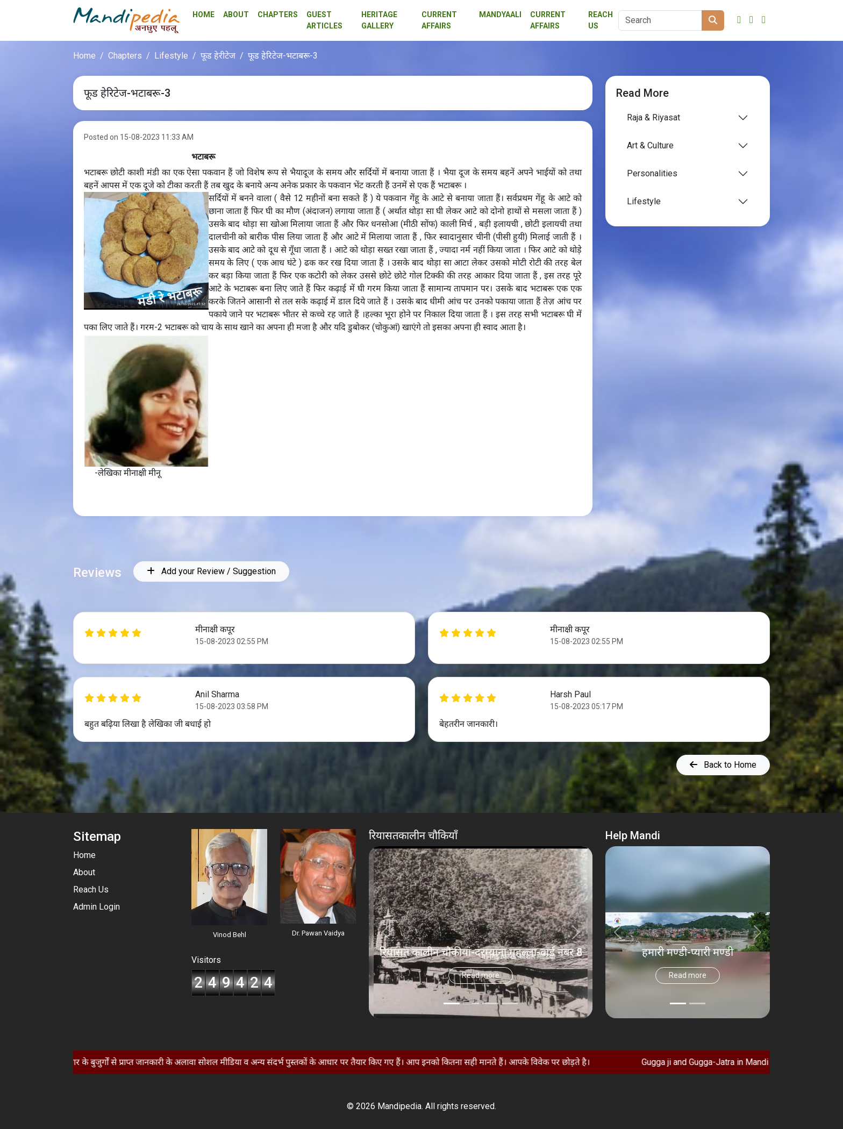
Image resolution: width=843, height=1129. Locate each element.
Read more (480, 975)
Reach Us (600, 20)
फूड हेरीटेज (218, 56)
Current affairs (439, 20)
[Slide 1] (471, 1003)
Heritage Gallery (379, 20)
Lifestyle (171, 56)
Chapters (278, 14)
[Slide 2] (490, 1003)
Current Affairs (548, 20)
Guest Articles (324, 20)
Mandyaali (500, 14)
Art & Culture (650, 145)
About (236, 14)
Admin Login (96, 907)
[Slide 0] (452, 1003)
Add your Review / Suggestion (211, 571)
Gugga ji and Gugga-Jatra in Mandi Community (752, 1062)
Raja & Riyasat (653, 117)
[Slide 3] (510, 1003)
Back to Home (723, 765)
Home (203, 14)
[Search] (660, 20)
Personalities (652, 173)
